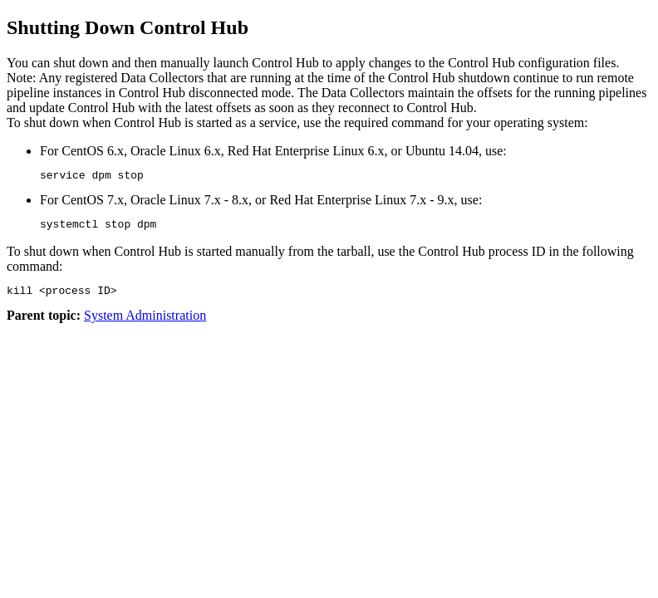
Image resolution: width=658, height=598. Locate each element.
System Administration (145, 323)
